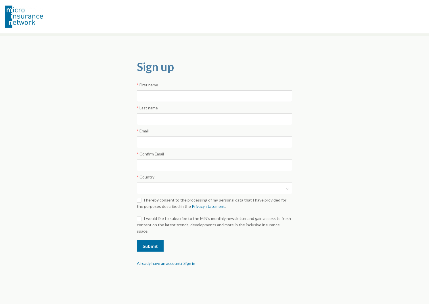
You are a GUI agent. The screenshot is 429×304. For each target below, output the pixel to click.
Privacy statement (208, 206)
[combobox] (212, 188)
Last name (148, 107)
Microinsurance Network (33, 16)
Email (144, 130)
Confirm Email (151, 153)
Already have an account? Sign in (166, 263)
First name (148, 84)
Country (146, 176)
